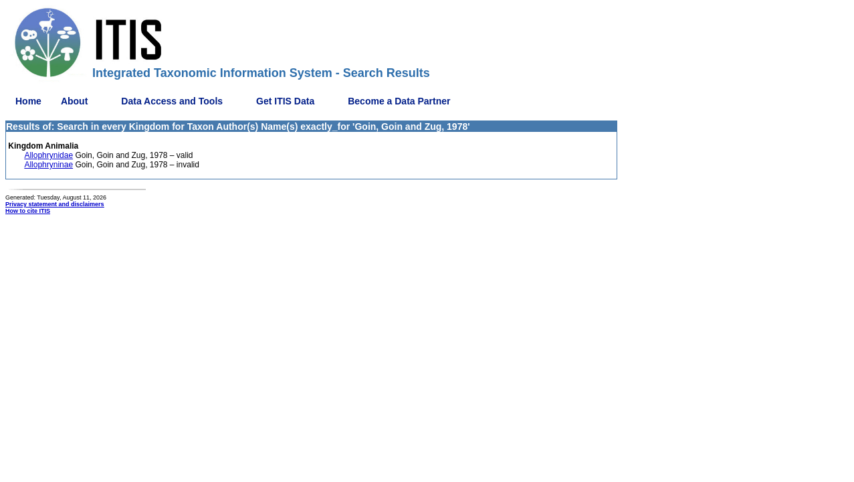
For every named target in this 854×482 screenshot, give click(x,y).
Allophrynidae (48, 155)
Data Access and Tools (172, 101)
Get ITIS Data (285, 101)
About (74, 101)
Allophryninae (48, 164)
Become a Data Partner (399, 101)
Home (28, 101)
